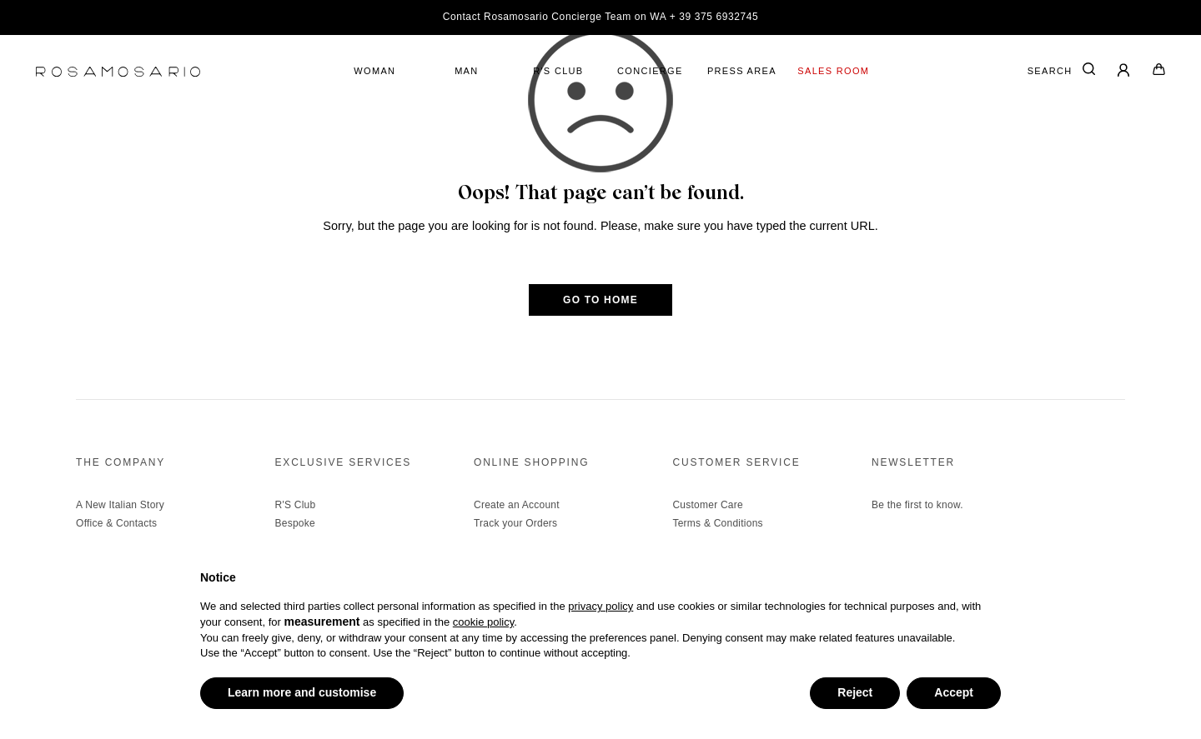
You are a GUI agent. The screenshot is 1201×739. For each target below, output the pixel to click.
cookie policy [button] (483, 622)
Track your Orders (515, 523)
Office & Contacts (116, 523)
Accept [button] (953, 692)
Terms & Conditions (717, 523)
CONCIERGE (650, 71)
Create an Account (517, 505)
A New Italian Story (120, 505)
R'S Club (295, 505)
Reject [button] (854, 692)
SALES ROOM (833, 71)
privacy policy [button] (600, 606)
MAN (466, 71)
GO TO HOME (600, 300)
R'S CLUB (558, 71)
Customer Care (707, 505)
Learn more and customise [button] (302, 692)
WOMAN (374, 71)
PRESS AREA (741, 71)
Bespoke (295, 523)
